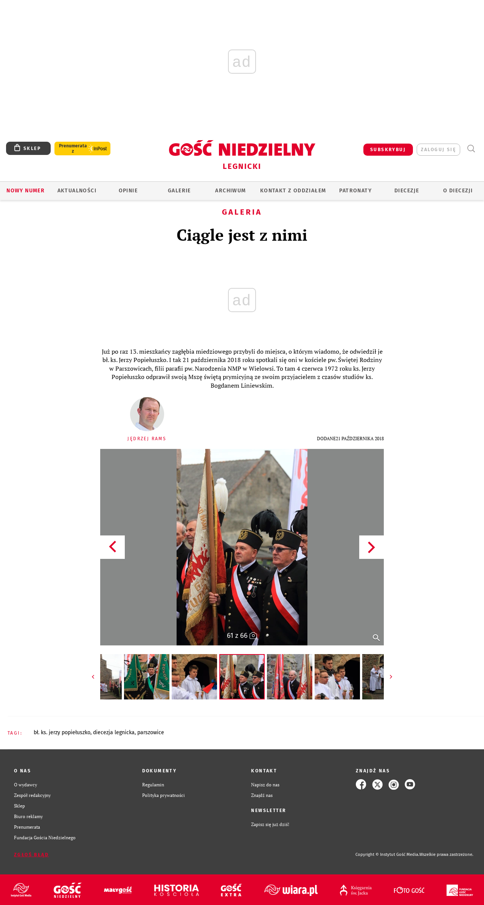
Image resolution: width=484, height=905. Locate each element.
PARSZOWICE (150, 732)
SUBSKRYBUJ (388, 149)
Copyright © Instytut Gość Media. (387, 854)
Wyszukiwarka (471, 149)
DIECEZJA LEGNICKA (114, 732)
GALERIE (179, 190)
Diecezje (406, 190)
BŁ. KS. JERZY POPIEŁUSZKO (62, 732)
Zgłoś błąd (31, 854)
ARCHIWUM (230, 190)
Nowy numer (25, 190)
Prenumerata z (73, 148)
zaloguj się (438, 149)
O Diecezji (458, 190)
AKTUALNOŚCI (76, 190)
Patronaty (355, 190)
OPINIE (128, 190)
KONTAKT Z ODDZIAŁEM (293, 190)
